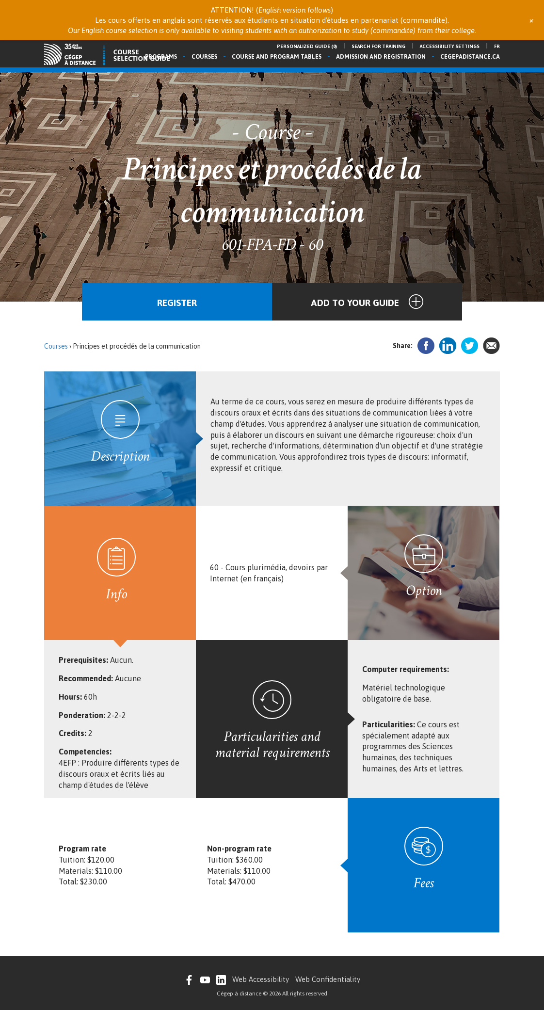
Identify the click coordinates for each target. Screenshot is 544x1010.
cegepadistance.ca (470, 56)
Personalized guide (307, 46)
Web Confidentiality (327, 979)
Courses (204, 56)
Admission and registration (381, 56)
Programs (161, 56)
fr (497, 46)
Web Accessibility (260, 979)
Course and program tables (276, 56)
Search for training (378, 46)
